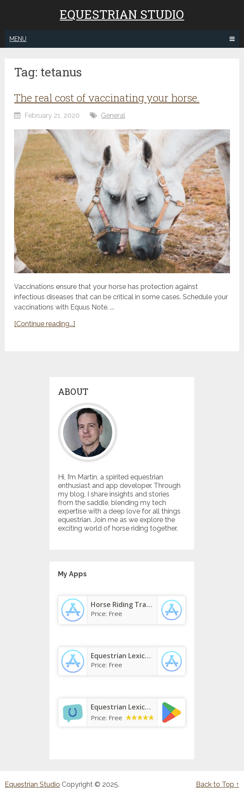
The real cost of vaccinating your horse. (106, 98)
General (113, 115)
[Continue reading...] (44, 324)
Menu (17, 38)
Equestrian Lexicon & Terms (137, 707)
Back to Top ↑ (217, 784)
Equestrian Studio (122, 14)
